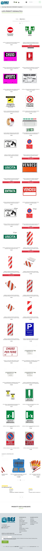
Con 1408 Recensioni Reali (7, 487)
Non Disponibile (30, 46)
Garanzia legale (21, 521)
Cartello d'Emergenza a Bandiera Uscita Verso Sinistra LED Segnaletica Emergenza (11, 383)
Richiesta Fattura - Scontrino (23, 528)
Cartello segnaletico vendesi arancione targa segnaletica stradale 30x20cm (31, 179)
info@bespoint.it (5, 527)
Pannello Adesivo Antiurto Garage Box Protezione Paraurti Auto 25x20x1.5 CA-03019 (11, 339)
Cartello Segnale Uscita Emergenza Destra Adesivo (11, 426)
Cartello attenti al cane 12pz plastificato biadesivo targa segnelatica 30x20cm (11, 224)
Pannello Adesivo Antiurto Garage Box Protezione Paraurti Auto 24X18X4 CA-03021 (11, 317)
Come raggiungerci (22, 524)
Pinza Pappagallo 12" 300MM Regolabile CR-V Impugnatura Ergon (11, 475)
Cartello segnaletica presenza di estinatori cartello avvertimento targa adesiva (30, 68)
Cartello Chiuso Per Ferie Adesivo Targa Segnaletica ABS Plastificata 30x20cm (11, 361)
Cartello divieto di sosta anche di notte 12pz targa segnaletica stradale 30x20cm (30, 224)
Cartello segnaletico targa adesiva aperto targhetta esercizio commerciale (11, 90)
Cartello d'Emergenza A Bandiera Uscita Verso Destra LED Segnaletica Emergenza (31, 361)
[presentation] (20, 497)
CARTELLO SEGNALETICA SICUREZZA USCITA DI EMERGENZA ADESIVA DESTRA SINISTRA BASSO (31, 43)
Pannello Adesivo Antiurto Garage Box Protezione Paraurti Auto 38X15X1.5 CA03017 (31, 317)
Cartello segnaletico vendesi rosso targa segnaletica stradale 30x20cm (30, 202)
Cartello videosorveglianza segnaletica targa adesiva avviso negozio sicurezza (11, 111)
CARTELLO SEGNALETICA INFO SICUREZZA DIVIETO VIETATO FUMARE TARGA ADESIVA (30, 111)
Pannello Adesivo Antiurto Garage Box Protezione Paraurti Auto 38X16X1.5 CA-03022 (11, 272)
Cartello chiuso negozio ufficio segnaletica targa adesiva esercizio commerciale (11, 68)
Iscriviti (5, 541)
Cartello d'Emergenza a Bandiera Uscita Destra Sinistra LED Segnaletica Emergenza (30, 383)
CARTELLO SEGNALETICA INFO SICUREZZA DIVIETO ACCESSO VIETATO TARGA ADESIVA (11, 43)
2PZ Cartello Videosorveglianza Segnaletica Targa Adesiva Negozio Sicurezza (11, 405)
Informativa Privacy (22, 529)
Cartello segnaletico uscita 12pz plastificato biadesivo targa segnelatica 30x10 (11, 248)
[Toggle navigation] (26, 2)
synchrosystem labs (33, 546)
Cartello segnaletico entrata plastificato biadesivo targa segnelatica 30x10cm (11, 202)
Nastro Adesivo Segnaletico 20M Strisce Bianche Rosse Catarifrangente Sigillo (11, 133)
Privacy (15, 538)
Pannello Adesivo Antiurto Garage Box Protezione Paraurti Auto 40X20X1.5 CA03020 (31, 272)
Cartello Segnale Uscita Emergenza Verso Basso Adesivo (31, 405)
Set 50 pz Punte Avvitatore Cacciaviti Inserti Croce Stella (31, 475)
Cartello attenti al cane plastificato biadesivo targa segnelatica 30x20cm (11, 155)
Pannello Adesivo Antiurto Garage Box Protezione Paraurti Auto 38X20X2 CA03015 (31, 248)
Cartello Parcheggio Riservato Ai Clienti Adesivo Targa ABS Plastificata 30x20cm (30, 339)
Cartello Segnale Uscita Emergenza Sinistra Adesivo (30, 426)
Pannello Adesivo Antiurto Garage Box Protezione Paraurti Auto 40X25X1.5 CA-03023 (30, 295)
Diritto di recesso (22, 520)
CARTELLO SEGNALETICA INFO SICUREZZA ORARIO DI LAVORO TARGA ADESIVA (31, 90)
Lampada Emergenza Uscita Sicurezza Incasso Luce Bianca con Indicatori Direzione (30, 133)
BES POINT (17, 546)
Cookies (20, 525)
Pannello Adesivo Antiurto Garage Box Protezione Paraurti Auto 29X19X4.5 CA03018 (11, 295)
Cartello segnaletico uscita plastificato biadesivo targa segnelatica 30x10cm (11, 179)
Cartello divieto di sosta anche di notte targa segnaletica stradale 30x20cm (30, 155)
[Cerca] (33, 2)
